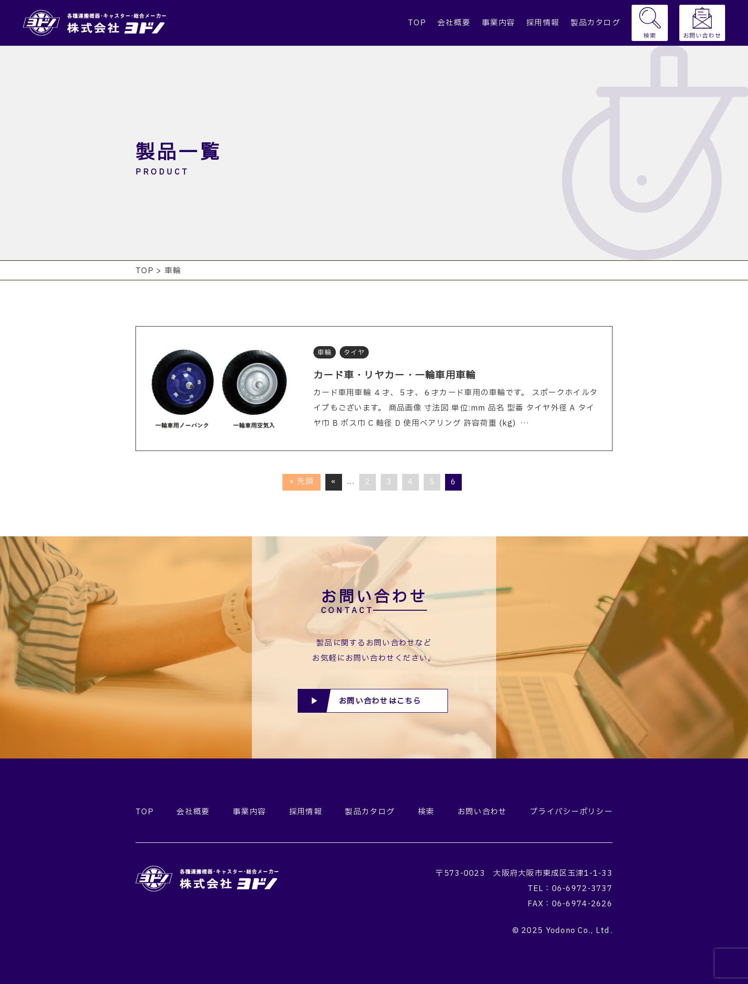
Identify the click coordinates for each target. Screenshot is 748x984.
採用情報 (542, 23)
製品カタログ (595, 23)
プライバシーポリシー (571, 812)
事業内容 (498, 23)
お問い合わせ (702, 35)
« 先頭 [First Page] (301, 481)
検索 (650, 35)
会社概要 (453, 23)
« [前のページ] (333, 481)
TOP (417, 23)
